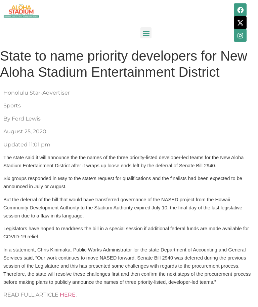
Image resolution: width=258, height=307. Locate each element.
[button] (146, 32)
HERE (68, 295)
